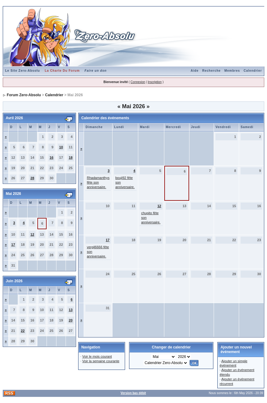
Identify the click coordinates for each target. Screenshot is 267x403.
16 (51, 157)
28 (32, 178)
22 (23, 331)
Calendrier (253, 70)
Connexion (138, 82)
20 (70, 320)
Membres (232, 70)
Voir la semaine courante (100, 361)
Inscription (155, 82)
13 (70, 310)
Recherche (211, 70)
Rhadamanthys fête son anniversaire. (98, 182)
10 (61, 147)
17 (13, 244)
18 (70, 157)
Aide (195, 70)
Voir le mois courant (97, 356)
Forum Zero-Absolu (24, 95)
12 (32, 234)
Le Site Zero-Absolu (22, 70)
